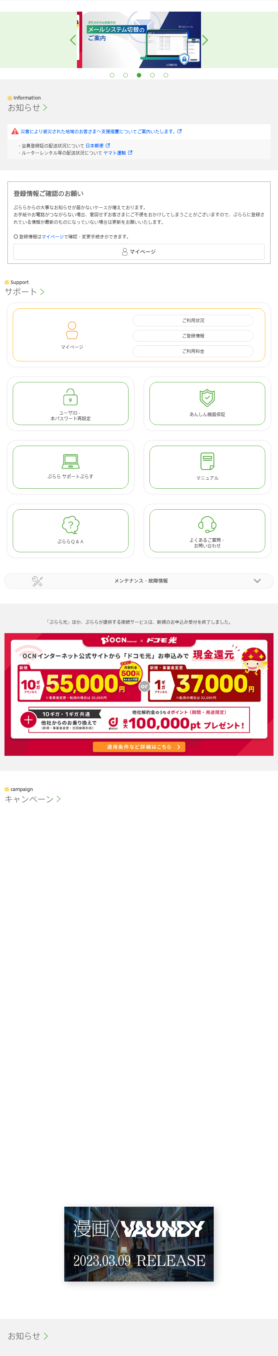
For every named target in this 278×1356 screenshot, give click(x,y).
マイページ (52, 236)
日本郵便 (95, 146)
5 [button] (166, 75)
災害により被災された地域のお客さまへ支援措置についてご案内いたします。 (99, 131)
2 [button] (125, 75)
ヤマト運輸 (115, 153)
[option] (186, 40)
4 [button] (152, 75)
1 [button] (112, 75)
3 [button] (139, 75)
